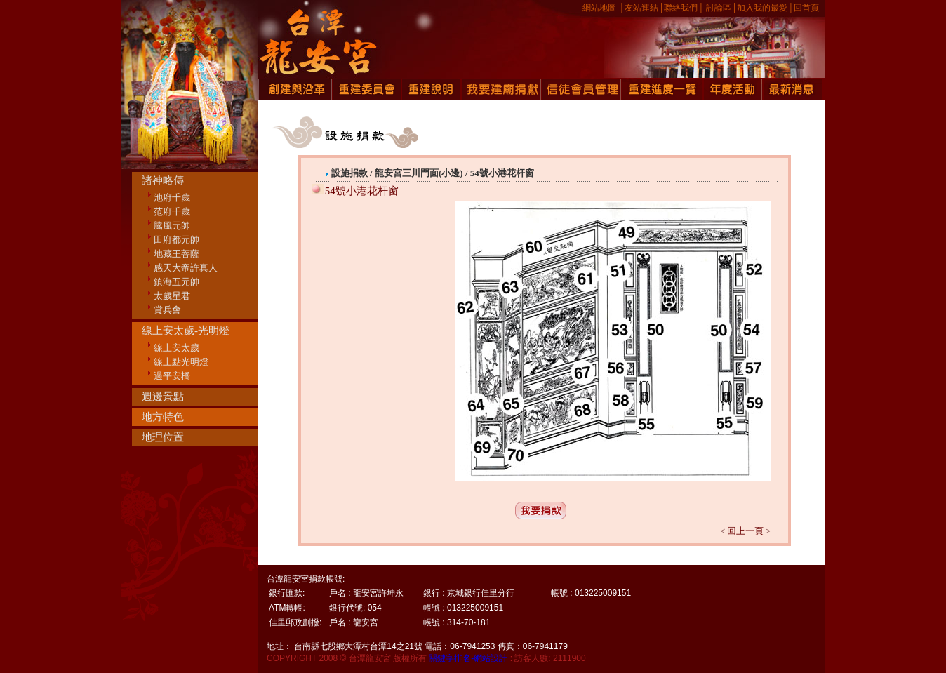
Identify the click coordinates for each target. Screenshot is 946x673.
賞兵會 (167, 310)
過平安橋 (172, 376)
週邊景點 (163, 396)
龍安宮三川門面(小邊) (420, 173)
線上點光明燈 (181, 362)
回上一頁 (745, 531)
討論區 (718, 8)
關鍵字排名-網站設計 (468, 658)
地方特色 (163, 416)
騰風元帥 (172, 225)
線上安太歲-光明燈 (185, 330)
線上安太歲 (176, 347)
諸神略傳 (163, 180)
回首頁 (806, 8)
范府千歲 (172, 211)
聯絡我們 (681, 8)
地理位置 (163, 437)
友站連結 (641, 8)
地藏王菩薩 (176, 253)
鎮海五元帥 (176, 281)
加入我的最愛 (762, 8)
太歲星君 (172, 296)
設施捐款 (350, 173)
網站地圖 (599, 8)
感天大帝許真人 (186, 267)
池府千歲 (172, 197)
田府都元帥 (176, 239)
